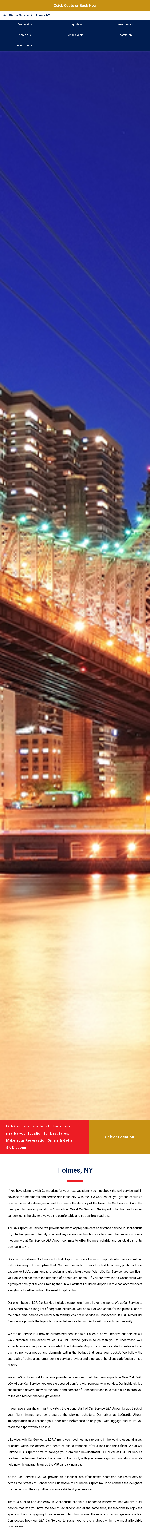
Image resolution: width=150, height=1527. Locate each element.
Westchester (25, 45)
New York (25, 35)
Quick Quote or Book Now (75, 5)
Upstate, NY (125, 35)
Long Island (75, 24)
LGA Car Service (18, 15)
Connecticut (25, 24)
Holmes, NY (42, 15)
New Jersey (125, 24)
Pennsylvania (75, 35)
